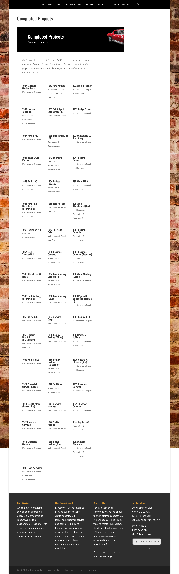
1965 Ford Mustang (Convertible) (31, 297)
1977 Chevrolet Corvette (29, 423)
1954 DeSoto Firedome (54, 182)
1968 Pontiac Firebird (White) (55, 336)
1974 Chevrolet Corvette (80, 405)
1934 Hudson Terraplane (28, 110)
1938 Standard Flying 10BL (58, 137)
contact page (105, 556)
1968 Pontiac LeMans (79, 336)
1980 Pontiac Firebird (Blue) (55, 443)
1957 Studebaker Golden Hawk (30, 87)
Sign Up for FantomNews (147, 541)
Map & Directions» (141, 534)
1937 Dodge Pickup (82, 109)
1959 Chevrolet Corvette (55, 253)
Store (42, 4)
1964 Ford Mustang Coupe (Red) (57, 275)
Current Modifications (57, 93)
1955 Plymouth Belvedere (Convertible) (29, 206)
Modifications (53, 97)
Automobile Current (56, 89)
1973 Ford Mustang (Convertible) (31, 405)
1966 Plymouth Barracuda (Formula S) (82, 298)
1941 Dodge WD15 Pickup (30, 159)
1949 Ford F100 (29, 181)
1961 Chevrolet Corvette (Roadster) (82, 253)
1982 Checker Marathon (79, 443)
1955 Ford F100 (80, 181)
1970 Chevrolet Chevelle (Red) (80, 361)
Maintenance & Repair (31, 92)
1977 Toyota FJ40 (81, 422)
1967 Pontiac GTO (81, 317)
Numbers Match (55, 4)
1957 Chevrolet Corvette (80, 231)
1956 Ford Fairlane (56, 203)
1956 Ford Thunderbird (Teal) (81, 205)
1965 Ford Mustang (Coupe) (82, 275)
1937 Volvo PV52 (30, 135)
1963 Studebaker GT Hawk (32, 275)
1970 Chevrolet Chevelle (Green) (30, 385)
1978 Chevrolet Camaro (29, 443)
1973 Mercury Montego (54, 405)
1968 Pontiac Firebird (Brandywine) (28, 337)
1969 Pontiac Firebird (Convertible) (54, 362)
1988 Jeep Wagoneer (32, 468)
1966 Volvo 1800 (30, 317)
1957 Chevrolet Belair (55, 231)
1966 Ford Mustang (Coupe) (57, 297)
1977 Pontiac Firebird (54, 423)
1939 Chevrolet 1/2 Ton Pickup (82, 137)
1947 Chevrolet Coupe (80, 159)
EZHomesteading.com (120, 4)
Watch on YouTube (73, 4)
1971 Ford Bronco (56, 384)
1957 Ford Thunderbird (28, 253)
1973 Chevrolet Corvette (80, 385)
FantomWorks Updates (94, 4)
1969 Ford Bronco (30, 359)
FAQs (96, 531)
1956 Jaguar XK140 (31, 230)
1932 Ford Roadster (82, 85)
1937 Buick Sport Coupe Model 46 (56, 110)
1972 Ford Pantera (56, 85)
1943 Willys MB (55, 157)
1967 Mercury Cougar (54, 318)
